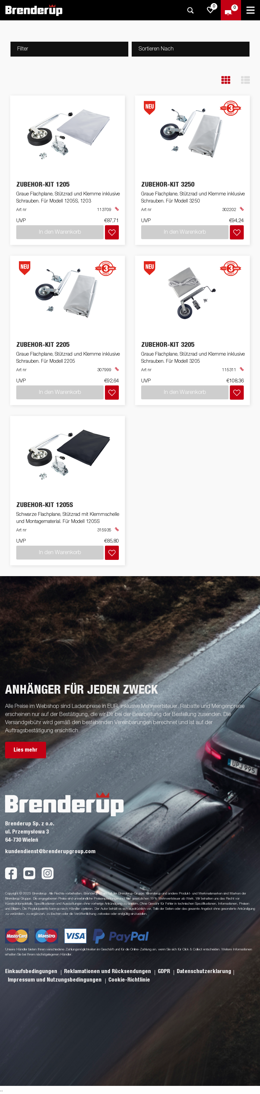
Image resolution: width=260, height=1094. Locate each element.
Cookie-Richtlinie (129, 980)
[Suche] (190, 10)
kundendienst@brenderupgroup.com (50, 851)
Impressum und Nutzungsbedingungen (55, 980)
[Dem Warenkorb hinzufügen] (112, 232)
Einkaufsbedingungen (32, 971)
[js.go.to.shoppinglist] (210, 10)
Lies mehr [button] (26, 750)
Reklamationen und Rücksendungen (108, 971)
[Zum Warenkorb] (231, 10)
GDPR (164, 971)
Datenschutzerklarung (204, 971)
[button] (225, 80)
